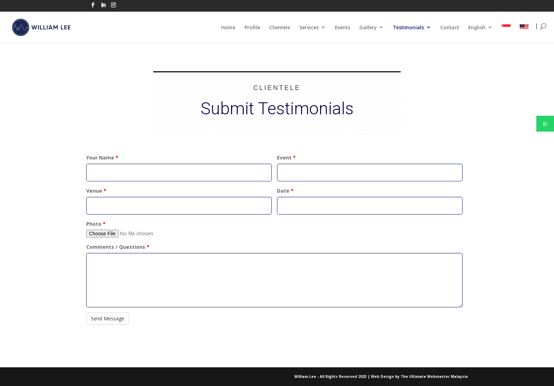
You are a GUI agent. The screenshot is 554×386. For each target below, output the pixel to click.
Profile (252, 27)
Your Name (102, 157)
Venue (96, 190)
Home (228, 27)
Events (342, 27)
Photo (96, 224)
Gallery (368, 27)
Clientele (279, 27)
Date (285, 190)
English (476, 27)
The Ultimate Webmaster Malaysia (434, 376)
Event (286, 157)
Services (309, 27)
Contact (449, 27)
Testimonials (408, 27)
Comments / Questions (117, 246)
